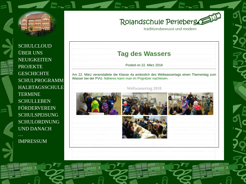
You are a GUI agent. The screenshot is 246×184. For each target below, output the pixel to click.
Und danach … (35, 131)
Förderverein (37, 108)
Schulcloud (35, 46)
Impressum (32, 141)
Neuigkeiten (35, 59)
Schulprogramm (37, 80)
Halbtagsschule (37, 87)
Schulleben (34, 101)
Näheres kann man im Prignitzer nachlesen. (136, 78)
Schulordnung (37, 121)
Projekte (30, 66)
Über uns (30, 52)
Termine (29, 94)
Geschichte (33, 73)
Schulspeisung (37, 115)
